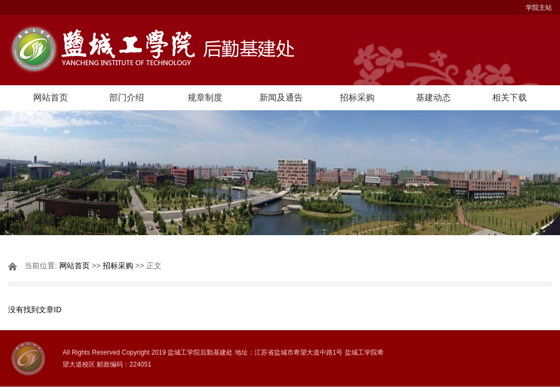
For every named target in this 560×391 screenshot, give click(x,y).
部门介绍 (126, 97)
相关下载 (509, 97)
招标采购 (357, 97)
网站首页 (50, 97)
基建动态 (433, 97)
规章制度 (205, 97)
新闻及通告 (281, 97)
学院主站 (539, 7)
